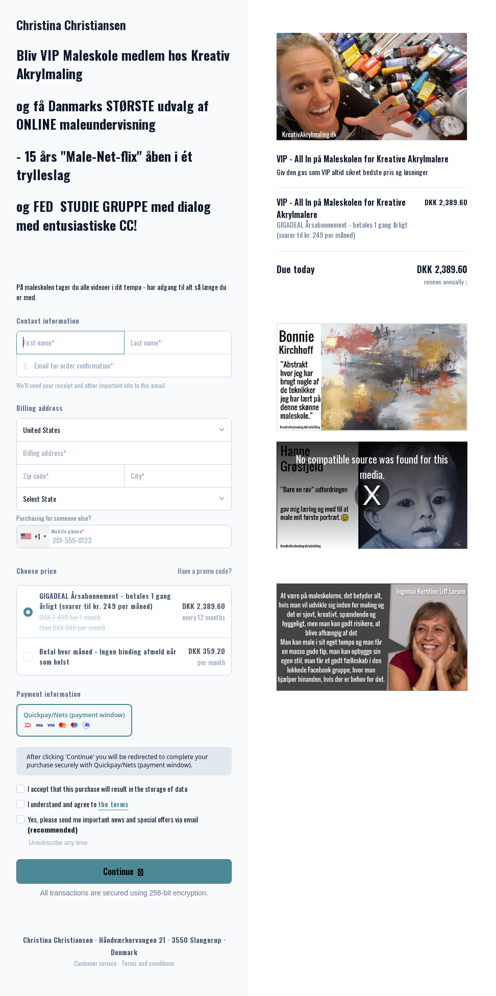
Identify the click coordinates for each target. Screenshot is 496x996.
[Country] (124, 430)
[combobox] (33, 536)
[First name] (70, 342)
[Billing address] (118, 453)
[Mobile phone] (124, 536)
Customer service (95, 963)
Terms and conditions (148, 963)
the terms (113, 803)
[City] (178, 476)
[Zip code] (70, 476)
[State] (124, 499)
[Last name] (178, 342)
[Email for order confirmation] (133, 365)
